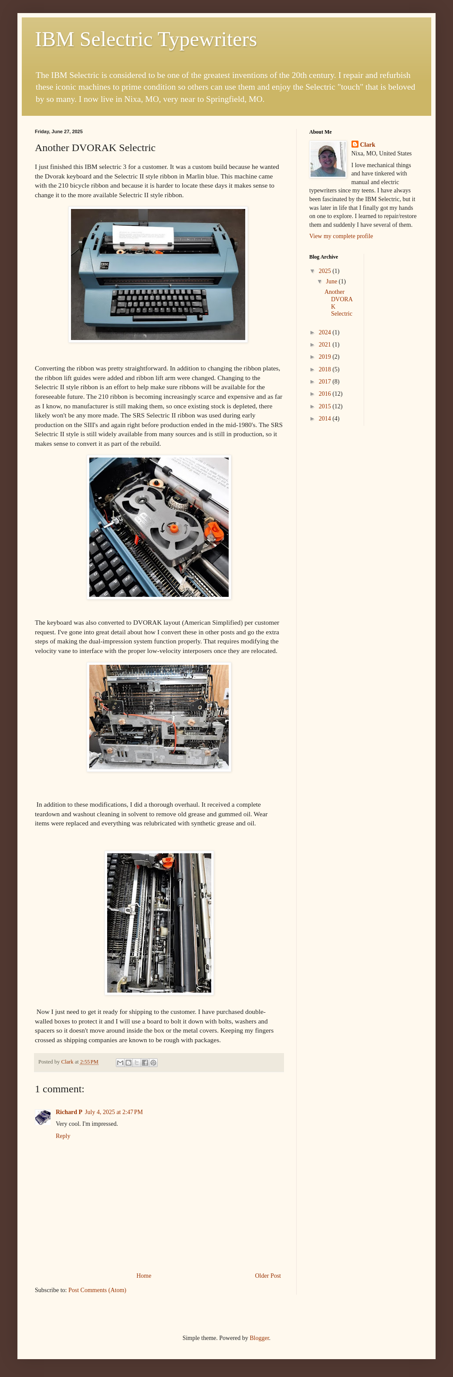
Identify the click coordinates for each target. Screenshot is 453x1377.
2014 (326, 418)
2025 (326, 271)
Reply (63, 1136)
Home (143, 1276)
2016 (326, 394)
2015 (326, 406)
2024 (326, 332)
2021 (326, 344)
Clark (367, 144)
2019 (326, 357)
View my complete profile (341, 236)
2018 (326, 369)
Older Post (268, 1276)
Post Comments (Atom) (97, 1290)
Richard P (69, 1112)
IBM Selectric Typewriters (146, 39)
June (332, 281)
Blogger (259, 1338)
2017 (326, 381)
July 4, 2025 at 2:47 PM (114, 1112)
